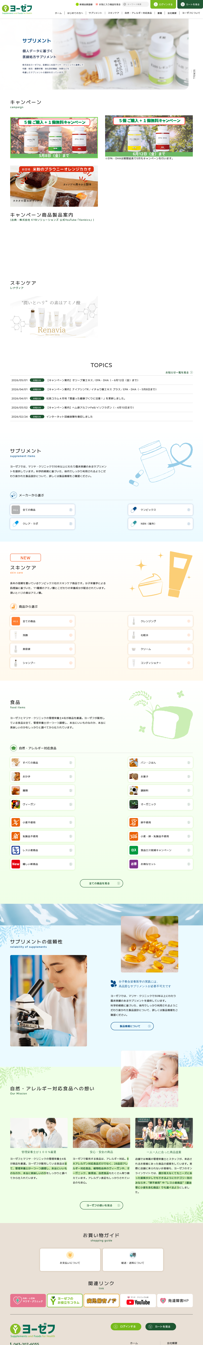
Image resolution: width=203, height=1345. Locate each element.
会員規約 (14, 1342)
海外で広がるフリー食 (180, 1320)
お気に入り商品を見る (107, 4)
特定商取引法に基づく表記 (54, 1342)
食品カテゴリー (139, 1325)
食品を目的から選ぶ (141, 1331)
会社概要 (172, 13)
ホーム (58, 13)
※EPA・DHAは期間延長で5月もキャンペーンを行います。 (149, 139)
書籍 (159, 13)
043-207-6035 (24, 1304)
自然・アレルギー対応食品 (138, 13)
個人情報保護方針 (30, 1342)
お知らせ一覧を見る (179, 374)
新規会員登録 (83, 4)
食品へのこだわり (177, 1309)
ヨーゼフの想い (176, 1314)
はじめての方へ (75, 13)
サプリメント (95, 13)
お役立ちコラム (176, 1331)
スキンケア (113, 13)
